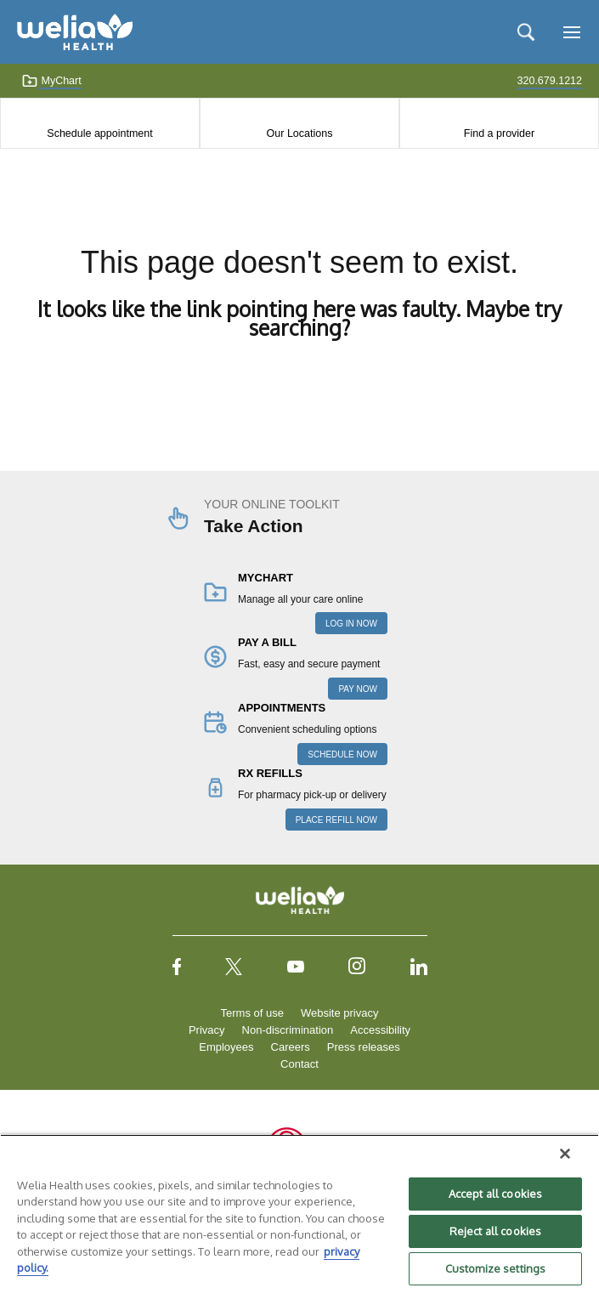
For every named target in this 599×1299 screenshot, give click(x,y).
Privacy (207, 1030)
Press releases (363, 1047)
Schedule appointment (99, 133)
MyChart (51, 80)
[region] (299, 1216)
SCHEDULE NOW (342, 754)
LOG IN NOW (351, 623)
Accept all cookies (495, 1193)
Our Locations (300, 133)
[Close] (565, 1154)
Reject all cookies (495, 1231)
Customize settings (495, 1268)
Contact (299, 1064)
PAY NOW (357, 689)
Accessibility (380, 1030)
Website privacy (340, 1013)
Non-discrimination (288, 1030)
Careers (290, 1047)
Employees (226, 1047)
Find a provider (499, 133)
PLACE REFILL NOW (336, 820)
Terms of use (252, 1013)
